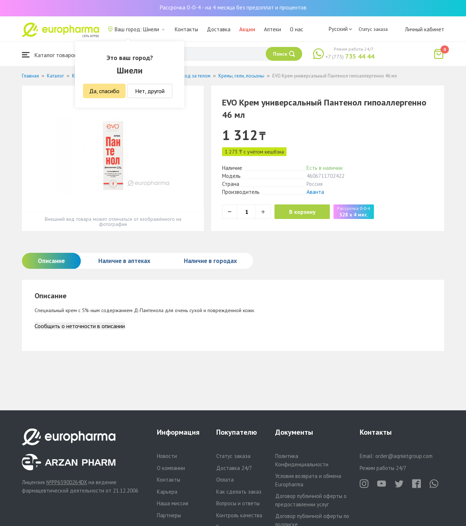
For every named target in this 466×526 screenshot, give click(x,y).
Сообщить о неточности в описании (80, 326)
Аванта (315, 191)
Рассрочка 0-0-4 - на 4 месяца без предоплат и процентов (233, 7)
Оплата (225, 479)
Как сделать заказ (238, 491)
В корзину (302, 211)
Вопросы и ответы (238, 503)
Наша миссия (172, 503)
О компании (171, 468)
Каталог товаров (49, 55)
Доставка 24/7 (234, 468)
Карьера (167, 491)
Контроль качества (239, 515)
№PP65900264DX (66, 482)
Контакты (186, 29)
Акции (247, 29)
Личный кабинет (424, 29)
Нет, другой (150, 91)
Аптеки (272, 29)
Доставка (218, 29)
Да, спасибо (104, 91)
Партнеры (169, 515)
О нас (296, 29)
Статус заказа (373, 29)
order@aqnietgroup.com (404, 456)
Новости (167, 456)
